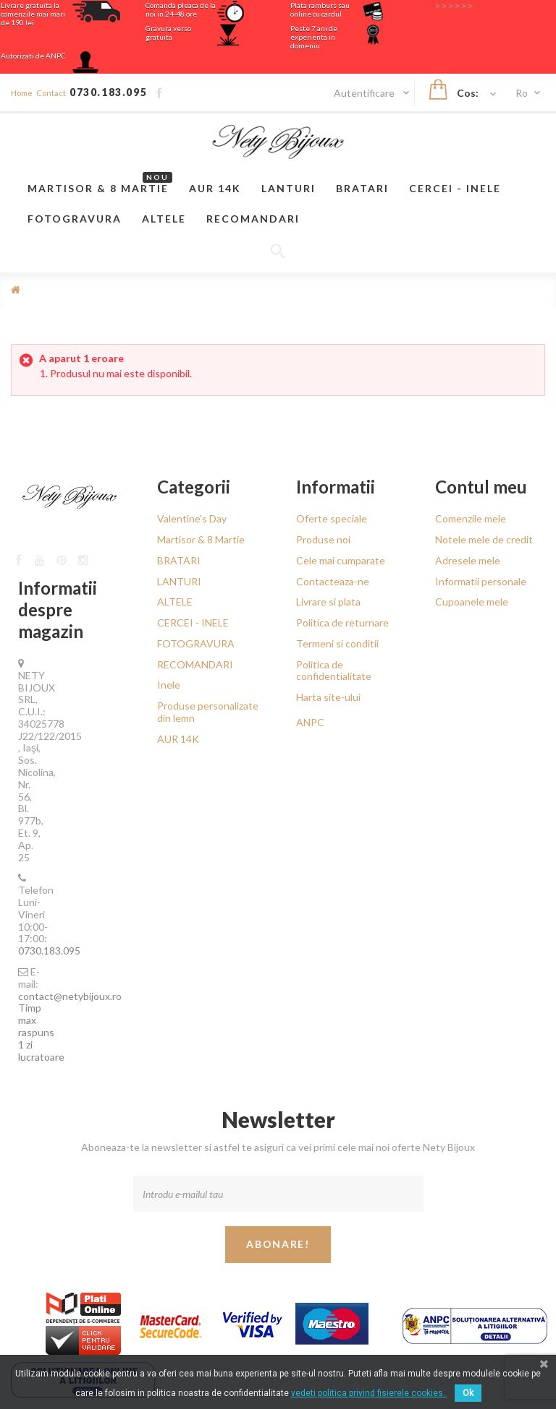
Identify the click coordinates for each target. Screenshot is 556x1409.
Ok (468, 1393)
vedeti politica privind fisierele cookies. (369, 1393)
